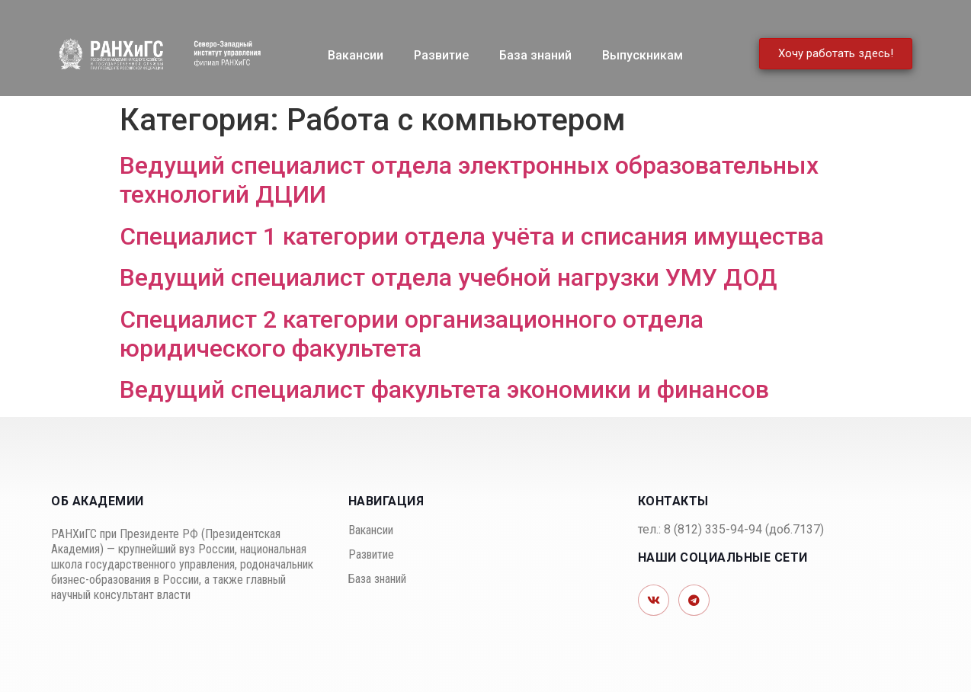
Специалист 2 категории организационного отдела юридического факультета (411, 334)
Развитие (441, 55)
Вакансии (355, 55)
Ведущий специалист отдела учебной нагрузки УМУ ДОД (448, 277)
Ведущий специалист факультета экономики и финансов (444, 389)
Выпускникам (642, 55)
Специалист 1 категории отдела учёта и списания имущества (472, 236)
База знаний (535, 55)
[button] (835, 53)
